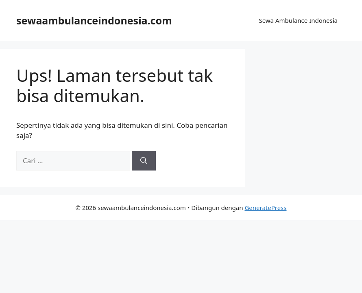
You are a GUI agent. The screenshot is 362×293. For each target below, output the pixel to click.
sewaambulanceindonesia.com (94, 20)
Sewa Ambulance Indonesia (298, 20)
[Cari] (144, 161)
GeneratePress (265, 207)
